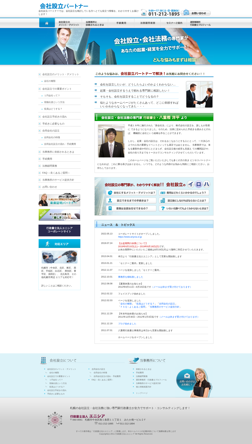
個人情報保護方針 (143, 387)
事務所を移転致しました (130, 277)
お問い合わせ (49, 186)
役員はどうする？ (145, 303)
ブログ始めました (127, 323)
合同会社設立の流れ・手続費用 (60, 144)
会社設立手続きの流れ (54, 116)
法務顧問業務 (49, 165)
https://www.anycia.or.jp (130, 236)
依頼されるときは (143, 369)
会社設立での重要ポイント (57, 88)
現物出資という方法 (54, 102)
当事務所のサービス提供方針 (164, 307)
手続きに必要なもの (53, 123)
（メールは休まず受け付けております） (171, 287)
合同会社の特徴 (52, 137)
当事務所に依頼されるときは (58, 151)
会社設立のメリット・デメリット (60, 74)
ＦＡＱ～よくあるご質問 (132, 307)
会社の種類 (126, 303)
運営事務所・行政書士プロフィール (151, 380)
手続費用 (47, 158)
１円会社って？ (52, 95)
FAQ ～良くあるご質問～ (56, 172)
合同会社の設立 (167, 303)
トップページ (142, 393)
